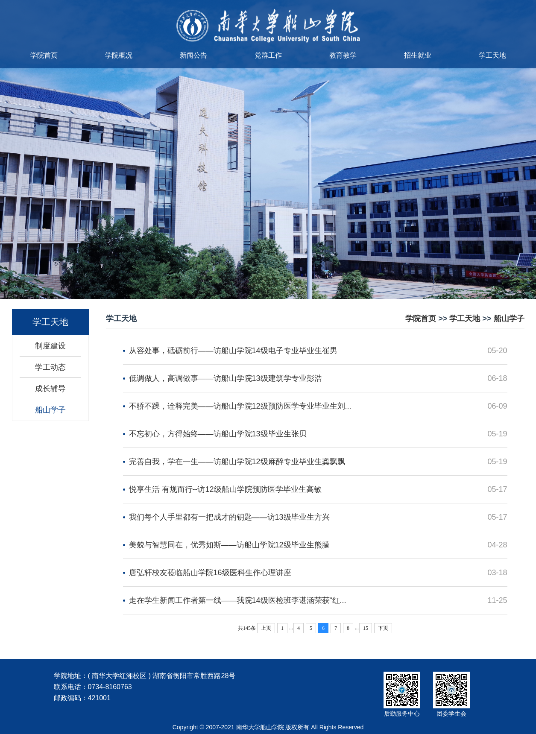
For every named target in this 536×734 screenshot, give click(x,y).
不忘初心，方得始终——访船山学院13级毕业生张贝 (218, 434)
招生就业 (417, 55)
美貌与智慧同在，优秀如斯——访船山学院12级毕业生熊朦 (229, 545)
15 (365, 628)
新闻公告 (193, 55)
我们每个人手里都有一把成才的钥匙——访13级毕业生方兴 (229, 517)
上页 (266, 628)
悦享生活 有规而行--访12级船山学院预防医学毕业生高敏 (225, 489)
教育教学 (343, 55)
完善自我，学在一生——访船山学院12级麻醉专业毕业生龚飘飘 (237, 461)
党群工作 (268, 55)
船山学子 (50, 410)
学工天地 (492, 55)
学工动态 (50, 367)
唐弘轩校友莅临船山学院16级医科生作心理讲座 (210, 572)
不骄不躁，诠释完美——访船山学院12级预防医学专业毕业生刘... (240, 406)
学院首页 (44, 55)
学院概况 (118, 55)
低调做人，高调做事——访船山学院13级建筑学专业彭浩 (225, 378)
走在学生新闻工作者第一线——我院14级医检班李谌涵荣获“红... (237, 600)
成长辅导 (50, 388)
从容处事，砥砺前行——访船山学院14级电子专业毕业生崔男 (233, 350)
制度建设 (50, 346)
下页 (383, 628)
